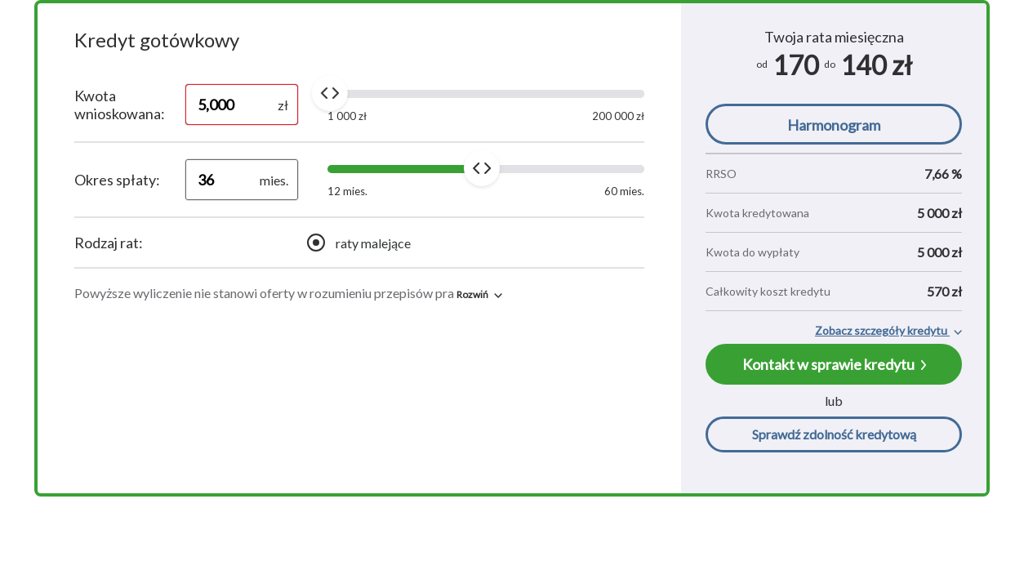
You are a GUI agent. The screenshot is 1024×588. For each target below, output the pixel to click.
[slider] (330, 93)
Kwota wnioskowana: (119, 104)
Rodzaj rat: (108, 243)
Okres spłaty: (117, 180)
